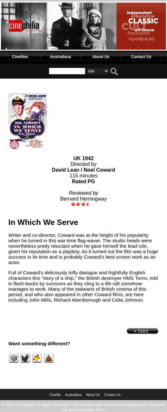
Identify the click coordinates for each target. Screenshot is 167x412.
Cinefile (55, 395)
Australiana (60, 57)
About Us (100, 57)
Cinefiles (20, 57)
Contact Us (141, 57)
